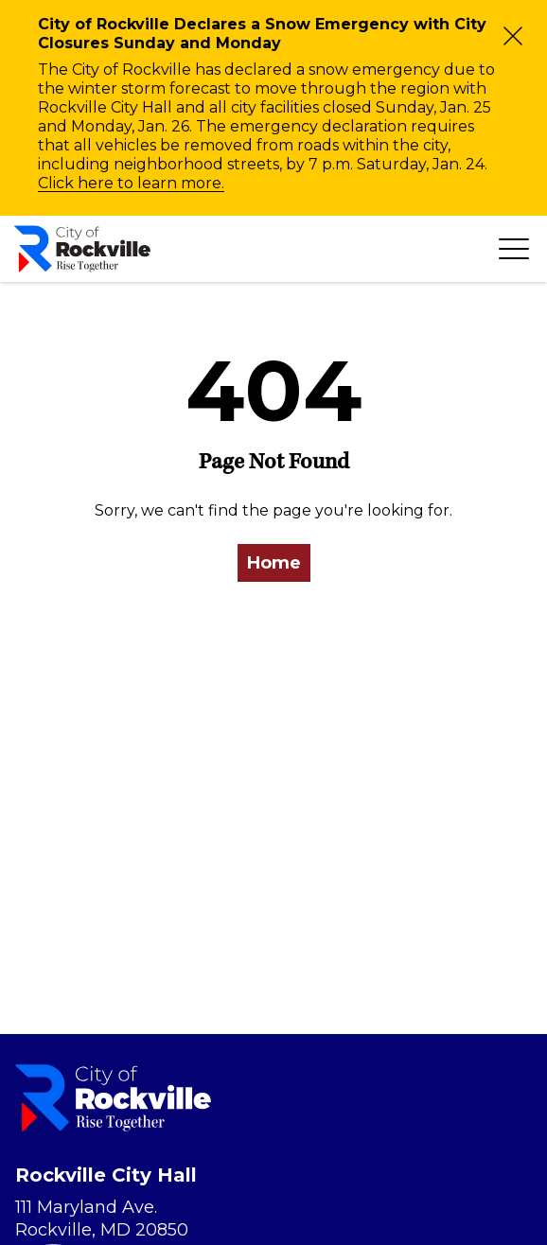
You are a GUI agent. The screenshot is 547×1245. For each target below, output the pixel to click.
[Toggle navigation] (514, 249)
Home (274, 562)
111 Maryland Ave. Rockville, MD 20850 (101, 1218)
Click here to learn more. (131, 183)
